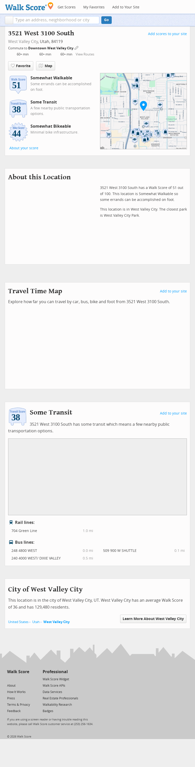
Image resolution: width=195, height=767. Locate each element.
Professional (55, 671)
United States (18, 622)
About (11, 685)
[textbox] (56, 20)
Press (11, 698)
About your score (23, 148)
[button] (9, 20)
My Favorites (94, 7)
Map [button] (45, 66)
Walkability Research (57, 704)
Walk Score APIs (54, 685)
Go (106, 20)
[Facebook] (18, 679)
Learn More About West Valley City (153, 619)
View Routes (85, 54)
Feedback (14, 711)
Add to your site (173, 291)
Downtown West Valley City (51, 48)
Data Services (52, 692)
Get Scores (67, 7)
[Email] (26, 679)
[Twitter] (10, 679)
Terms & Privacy (18, 704)
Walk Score (18, 671)
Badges (48, 711)
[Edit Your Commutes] (76, 47)
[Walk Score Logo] (29, 6)
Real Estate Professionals (60, 698)
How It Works (16, 692)
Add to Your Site (125, 7)
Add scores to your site (167, 34)
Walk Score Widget (56, 679)
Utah (36, 622)
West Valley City (23, 41)
